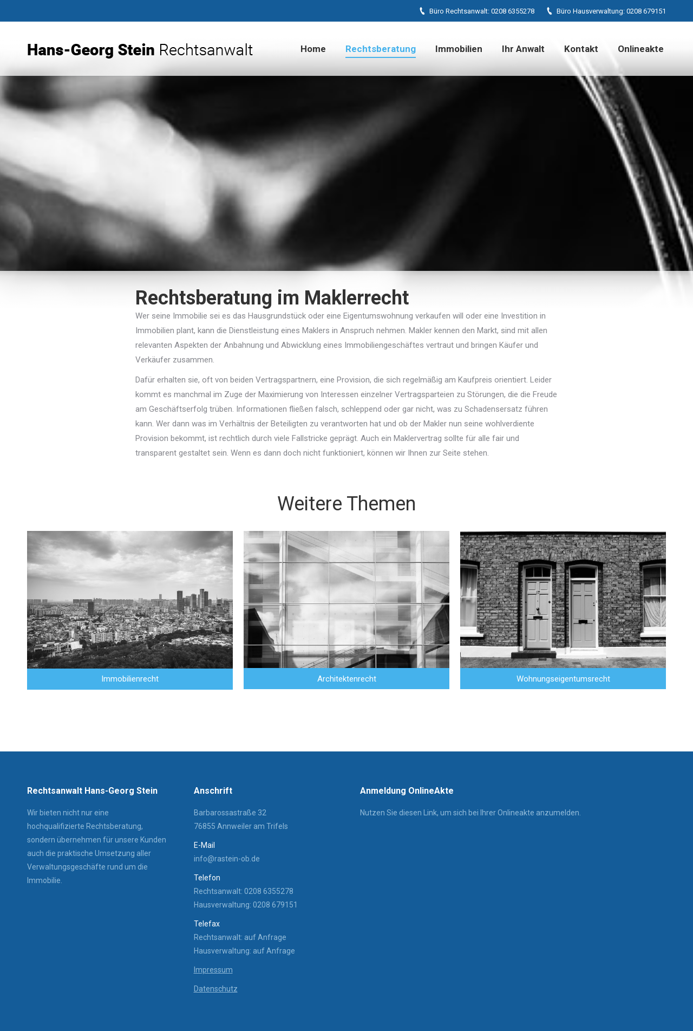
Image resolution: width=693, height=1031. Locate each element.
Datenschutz (216, 988)
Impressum (213, 969)
